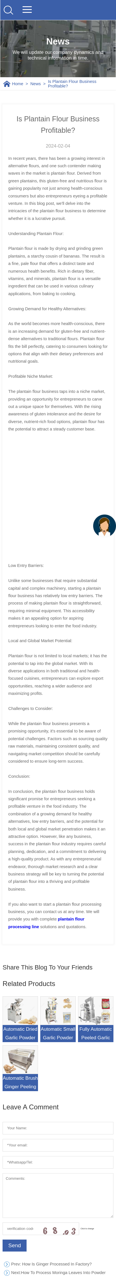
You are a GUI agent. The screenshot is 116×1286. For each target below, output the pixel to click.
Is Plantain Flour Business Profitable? (72, 83)
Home (17, 83)
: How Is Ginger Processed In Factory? (51, 1264)
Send (14, 1245)
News (35, 83)
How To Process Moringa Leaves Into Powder (58, 1273)
